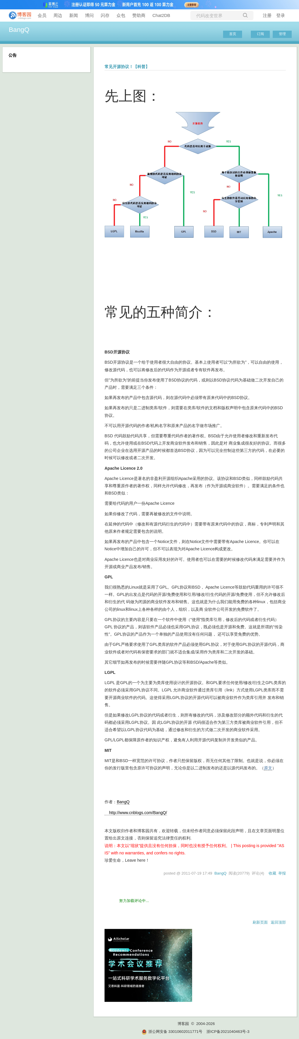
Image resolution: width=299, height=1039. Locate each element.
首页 (232, 34)
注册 (267, 15)
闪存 (105, 15)
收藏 (272, 873)
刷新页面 (260, 922)
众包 (121, 15)
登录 (280, 15)
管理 (282, 34)
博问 (89, 15)
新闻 (73, 15)
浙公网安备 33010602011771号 (172, 1031)
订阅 (260, 34)
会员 (42, 15)
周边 (57, 15)
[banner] (17, 15)
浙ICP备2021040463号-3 (227, 1031)
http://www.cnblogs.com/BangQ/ (136, 812)
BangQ (19, 29)
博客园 (183, 1023)
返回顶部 (278, 922)
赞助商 (138, 15)
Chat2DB (161, 15)
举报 (282, 873)
